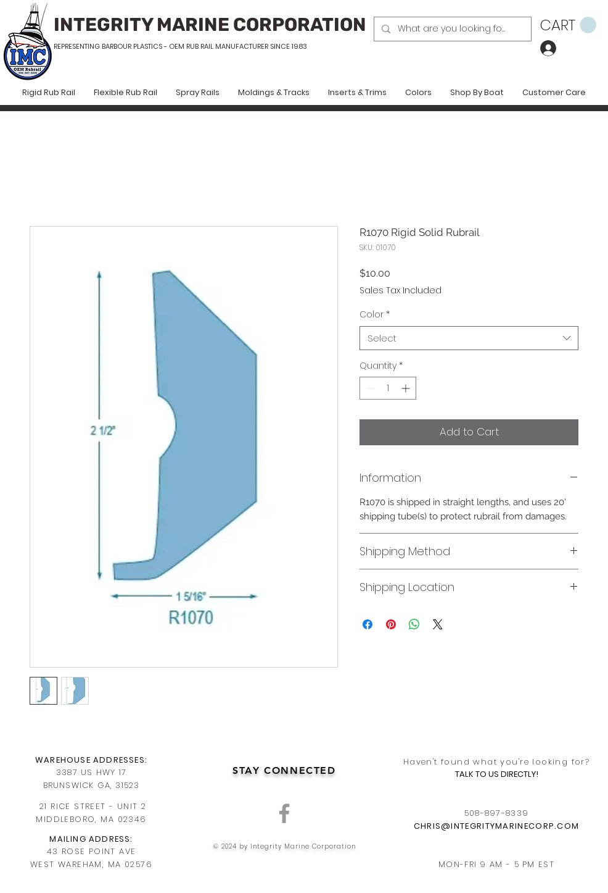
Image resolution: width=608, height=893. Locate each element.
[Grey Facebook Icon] (284, 813)
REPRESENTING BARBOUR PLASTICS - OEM (119, 46)
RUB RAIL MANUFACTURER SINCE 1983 (245, 46)
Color (374, 315)
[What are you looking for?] (451, 29)
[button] (568, 25)
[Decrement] (369, 388)
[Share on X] (437, 624)
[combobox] (468, 338)
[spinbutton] (388, 388)
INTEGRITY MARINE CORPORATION (210, 25)
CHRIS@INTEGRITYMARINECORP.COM (497, 826)
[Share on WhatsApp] (414, 624)
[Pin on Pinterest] (391, 624)
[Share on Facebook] (367, 624)
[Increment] (406, 388)
